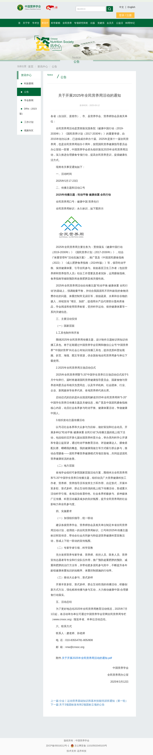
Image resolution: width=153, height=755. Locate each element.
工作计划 (28, 122)
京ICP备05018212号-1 (57, 745)
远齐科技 (81, 751)
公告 (26, 92)
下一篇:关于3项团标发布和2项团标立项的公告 (78, 704)
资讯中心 (26, 75)
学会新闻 (28, 100)
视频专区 (28, 130)
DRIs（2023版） (28, 111)
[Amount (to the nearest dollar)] (91, 9)
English (131, 7)
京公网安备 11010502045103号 (89, 745)
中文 (122, 7)
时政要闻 (28, 83)
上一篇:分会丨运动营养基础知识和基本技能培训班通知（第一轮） (89, 700)
